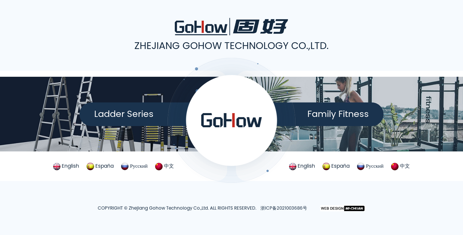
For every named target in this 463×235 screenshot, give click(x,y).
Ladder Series (124, 114)
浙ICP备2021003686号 (283, 208)
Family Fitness (338, 114)
